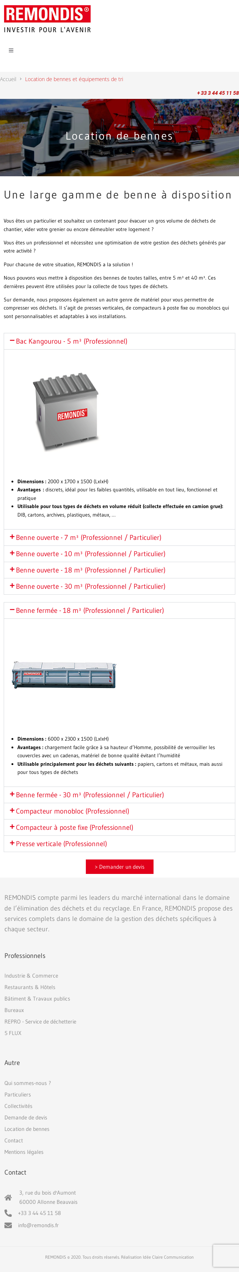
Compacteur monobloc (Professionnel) (72, 811)
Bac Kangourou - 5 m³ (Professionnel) (71, 341)
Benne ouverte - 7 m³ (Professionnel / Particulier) (88, 537)
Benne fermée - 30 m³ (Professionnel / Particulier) (90, 795)
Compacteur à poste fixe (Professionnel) (74, 827)
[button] (119, 341)
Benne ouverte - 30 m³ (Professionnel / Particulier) (90, 586)
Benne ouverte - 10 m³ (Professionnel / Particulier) (90, 554)
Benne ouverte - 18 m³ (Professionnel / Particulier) (90, 570)
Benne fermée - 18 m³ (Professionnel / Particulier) (90, 610)
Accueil (8, 79)
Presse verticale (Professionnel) (61, 843)
